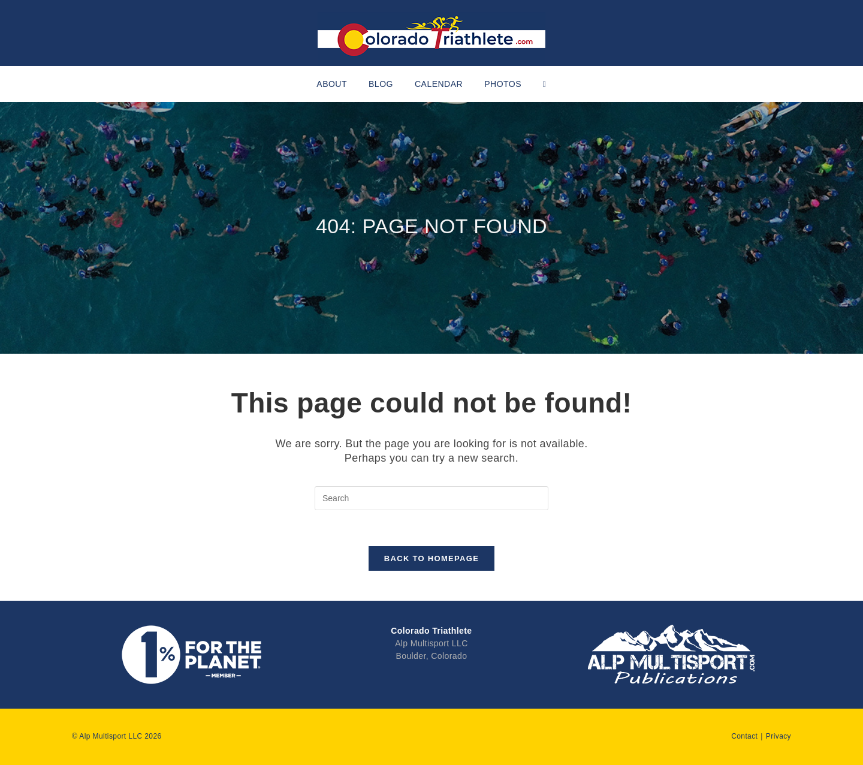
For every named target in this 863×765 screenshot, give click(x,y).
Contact (744, 736)
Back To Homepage (431, 558)
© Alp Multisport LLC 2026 (117, 736)
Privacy (778, 736)
